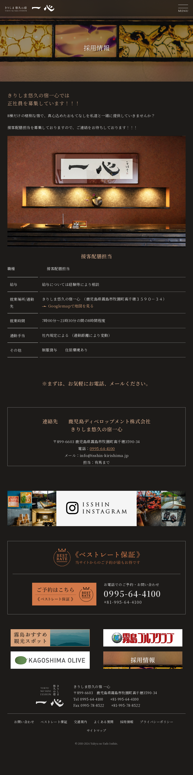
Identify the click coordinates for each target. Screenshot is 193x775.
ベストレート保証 (54, 721)
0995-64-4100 (102, 448)
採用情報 (126, 721)
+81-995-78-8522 (125, 705)
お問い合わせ (24, 721)
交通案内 (80, 721)
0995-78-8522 (92, 705)
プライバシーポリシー (156, 721)
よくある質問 (104, 721)
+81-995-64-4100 (123, 602)
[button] (183, 8)
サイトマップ (96, 730)
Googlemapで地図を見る (71, 305)
